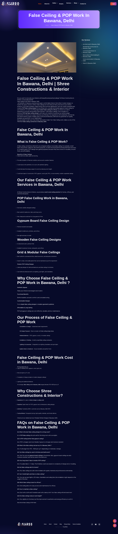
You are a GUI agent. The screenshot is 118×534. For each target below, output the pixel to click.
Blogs (75, 3)
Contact (55, 524)
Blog (61, 524)
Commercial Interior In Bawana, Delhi (89, 51)
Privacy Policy (67, 524)
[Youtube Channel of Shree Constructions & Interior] (95, 524)
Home (39, 3)
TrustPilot (65, 526)
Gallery (54, 3)
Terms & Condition (77, 524)
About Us (46, 3)
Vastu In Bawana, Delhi (89, 63)
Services (68, 3)
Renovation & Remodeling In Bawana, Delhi (91, 55)
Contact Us (83, 3)
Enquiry (61, 3)
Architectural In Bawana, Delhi (91, 44)
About (50, 524)
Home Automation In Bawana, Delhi (91, 59)
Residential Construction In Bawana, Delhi (90, 47)
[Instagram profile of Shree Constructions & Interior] (99, 524)
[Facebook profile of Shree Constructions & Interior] (92, 524)
